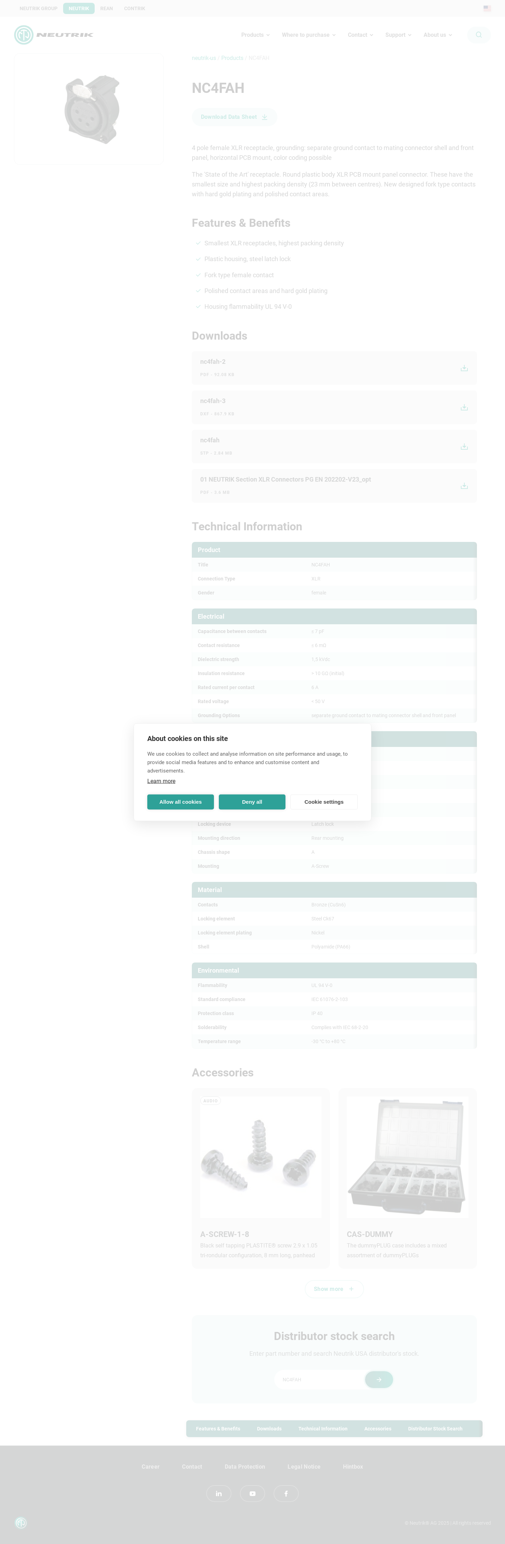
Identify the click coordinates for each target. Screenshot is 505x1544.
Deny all (252, 802)
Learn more (161, 780)
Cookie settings (324, 802)
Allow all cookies (181, 802)
